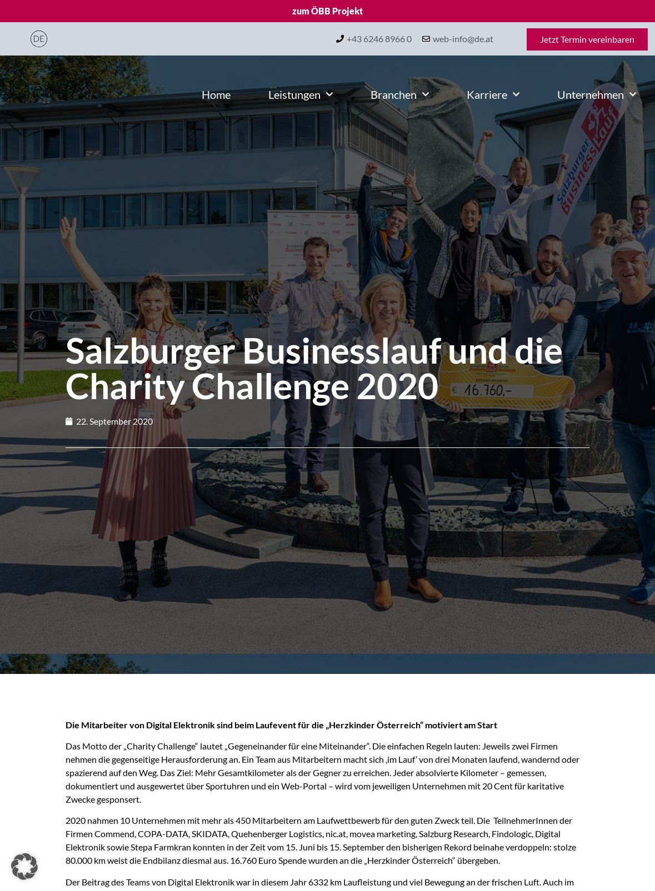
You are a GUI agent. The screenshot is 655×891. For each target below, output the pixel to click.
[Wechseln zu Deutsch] (39, 39)
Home (216, 94)
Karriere (493, 94)
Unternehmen (596, 94)
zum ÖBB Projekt (327, 11)
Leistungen (300, 94)
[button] (24, 866)
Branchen (400, 94)
